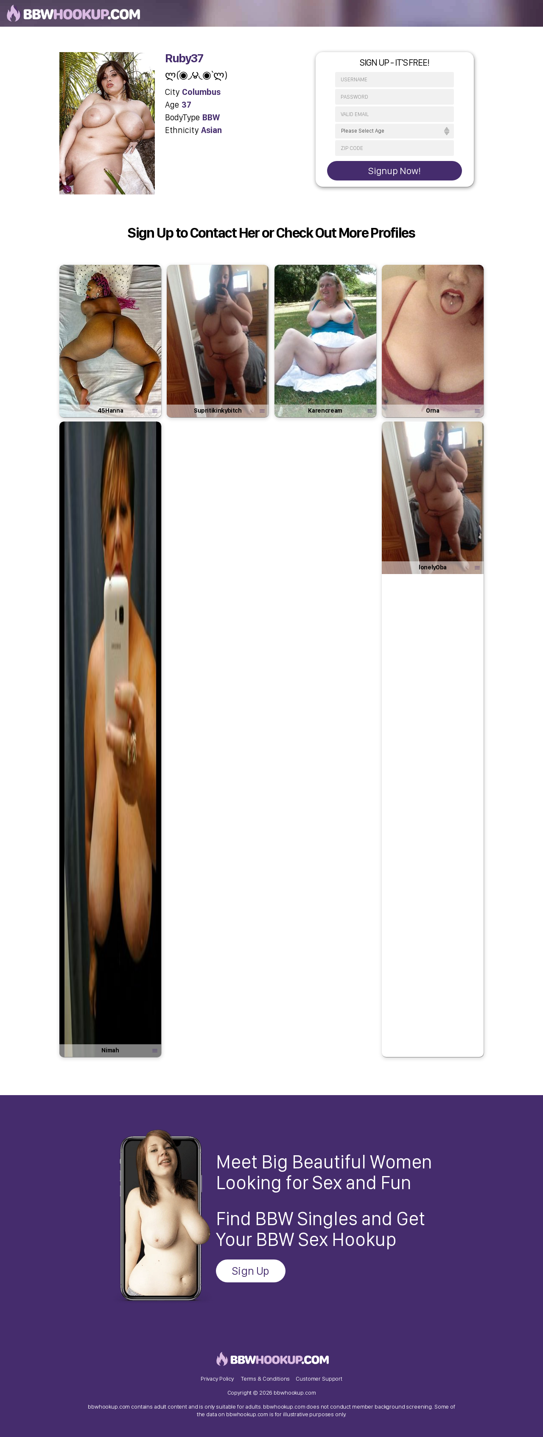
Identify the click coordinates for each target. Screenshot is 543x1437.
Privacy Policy (217, 1378)
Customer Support (319, 1378)
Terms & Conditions (265, 1378)
